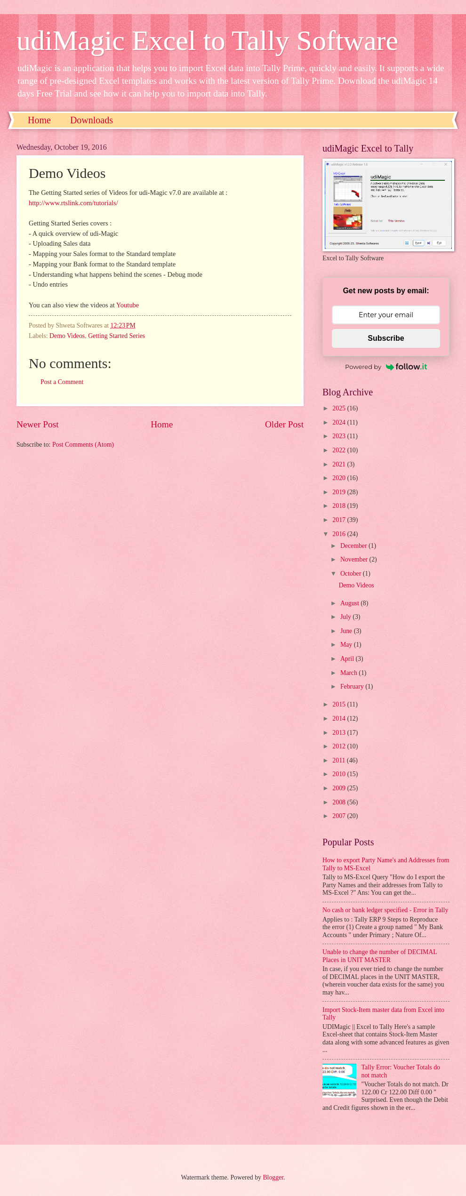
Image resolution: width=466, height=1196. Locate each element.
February (352, 686)
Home (39, 120)
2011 (339, 760)
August (350, 603)
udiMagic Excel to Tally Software (207, 40)
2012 (339, 746)
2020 (339, 478)
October (351, 573)
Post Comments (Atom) (83, 444)
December (354, 545)
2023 (339, 436)
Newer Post (37, 424)
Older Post (284, 424)
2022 (339, 450)
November (355, 559)
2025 (339, 408)
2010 (339, 774)
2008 (339, 802)
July (346, 616)
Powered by (386, 366)
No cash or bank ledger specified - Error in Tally (385, 910)
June (347, 630)
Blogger (273, 1177)
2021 (339, 464)
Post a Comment (61, 381)
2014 (339, 718)
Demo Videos (67, 335)
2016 (339, 534)
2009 (339, 788)
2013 (339, 732)
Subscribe (386, 338)
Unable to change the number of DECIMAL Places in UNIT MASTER (379, 955)
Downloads (91, 120)
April (348, 658)
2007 (339, 815)
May (347, 644)
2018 (339, 505)
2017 (339, 519)
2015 (339, 704)
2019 (339, 492)
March (349, 672)
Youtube (127, 305)
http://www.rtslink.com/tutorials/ (73, 203)
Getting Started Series (116, 335)
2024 (339, 422)
